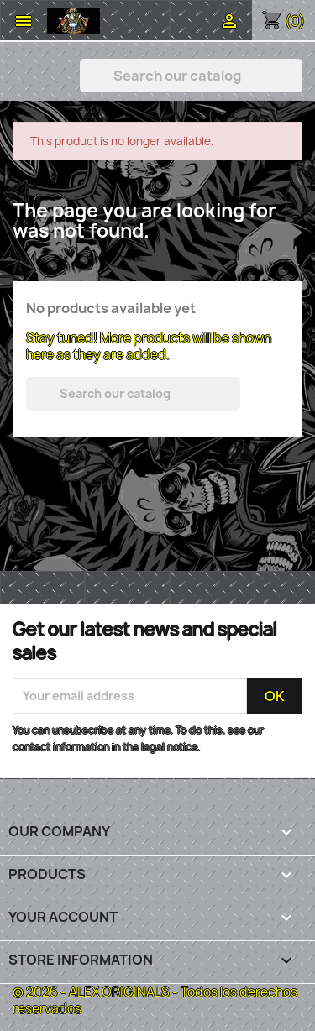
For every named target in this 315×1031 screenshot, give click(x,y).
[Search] (191, 75)
